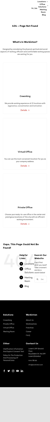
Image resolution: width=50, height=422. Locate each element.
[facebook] (4, 371)
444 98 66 (32, 360)
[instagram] (13, 371)
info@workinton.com (35, 365)
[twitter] (9, 371)
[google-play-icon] (23, 377)
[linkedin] (22, 371)
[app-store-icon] (8, 377)
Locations (29, 264)
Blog (27, 286)
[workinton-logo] (13, 8)
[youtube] (17, 371)
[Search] (37, 279)
